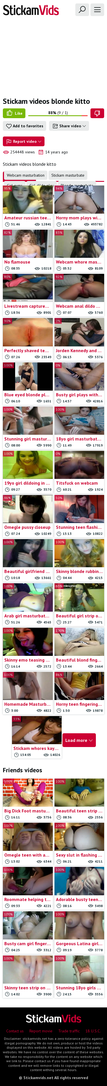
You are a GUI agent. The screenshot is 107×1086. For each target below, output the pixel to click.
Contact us (15, 1031)
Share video (69, 126)
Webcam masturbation (26, 175)
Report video (24, 142)
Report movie (41, 1031)
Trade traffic (69, 1031)
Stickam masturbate (67, 175)
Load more (79, 740)
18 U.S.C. (93, 1031)
